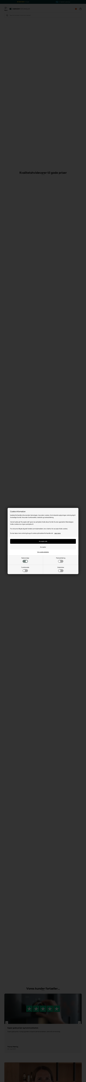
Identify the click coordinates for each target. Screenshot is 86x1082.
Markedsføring (60, 560)
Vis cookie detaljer (43, 552)
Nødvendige (25, 560)
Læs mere (57, 533)
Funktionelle (25, 569)
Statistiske (60, 569)
